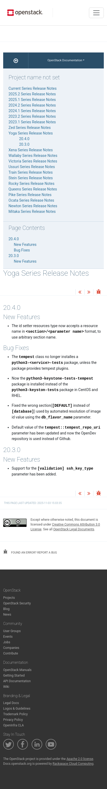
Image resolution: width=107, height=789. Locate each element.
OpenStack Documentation (65, 60)
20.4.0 (24, 139)
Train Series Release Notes (30, 172)
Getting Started (14, 675)
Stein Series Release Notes (30, 178)
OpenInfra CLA (13, 725)
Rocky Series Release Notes (31, 183)
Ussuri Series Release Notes (31, 167)
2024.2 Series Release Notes (32, 105)
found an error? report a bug (30, 552)
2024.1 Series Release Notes (32, 111)
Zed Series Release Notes (29, 127)
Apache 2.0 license (79, 759)
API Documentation (17, 681)
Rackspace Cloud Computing (73, 764)
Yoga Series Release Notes (30, 133)
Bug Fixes (22, 250)
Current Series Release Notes (32, 88)
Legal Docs (11, 703)
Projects (9, 598)
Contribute (10, 653)
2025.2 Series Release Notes (32, 94)
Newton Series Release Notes (32, 206)
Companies (11, 648)
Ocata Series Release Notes (31, 200)
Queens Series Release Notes (32, 189)
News (7, 614)
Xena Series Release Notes (30, 150)
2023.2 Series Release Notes (32, 116)
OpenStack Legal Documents (73, 529)
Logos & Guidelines (16, 708)
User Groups (12, 631)
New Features (25, 244)
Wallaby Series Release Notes (32, 155)
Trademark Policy (15, 714)
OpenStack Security (17, 603)
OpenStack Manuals (17, 670)
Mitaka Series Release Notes (32, 211)
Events (8, 636)
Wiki (6, 687)
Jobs (6, 642)
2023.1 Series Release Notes (32, 122)
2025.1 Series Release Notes (32, 99)
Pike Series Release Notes (30, 195)
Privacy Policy (13, 720)
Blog (6, 609)
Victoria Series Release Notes (32, 161)
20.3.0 (24, 144)
